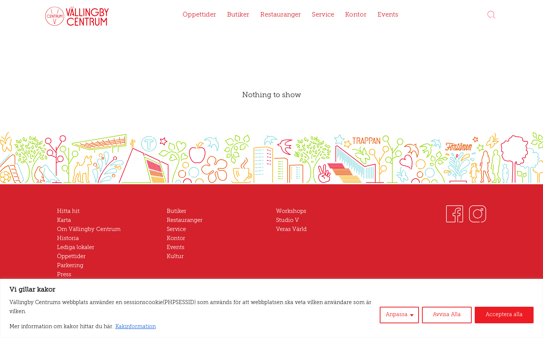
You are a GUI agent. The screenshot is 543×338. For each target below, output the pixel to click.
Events (384, 15)
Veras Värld (291, 229)
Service (322, 15)
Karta (64, 220)
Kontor (352, 15)
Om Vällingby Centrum (86, 229)
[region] (271, 313)
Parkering (69, 266)
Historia (67, 239)
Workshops (290, 211)
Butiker (239, 15)
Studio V (287, 220)
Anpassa (403, 320)
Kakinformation (119, 327)
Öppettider (202, 15)
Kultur (174, 257)
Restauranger (280, 15)
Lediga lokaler (75, 248)
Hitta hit (67, 211)
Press (64, 275)
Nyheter (67, 284)
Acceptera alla (506, 320)
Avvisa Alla (451, 320)
